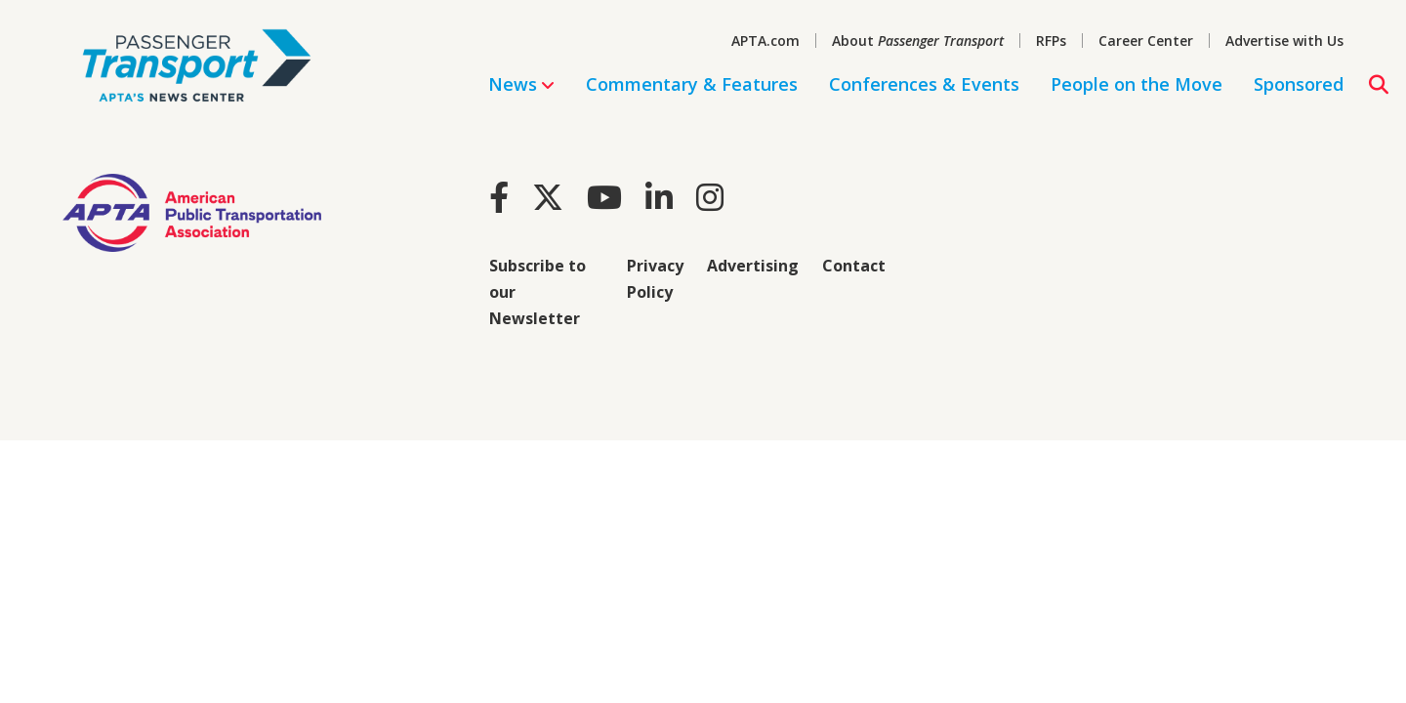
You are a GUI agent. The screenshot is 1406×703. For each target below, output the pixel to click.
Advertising (753, 265)
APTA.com (765, 40)
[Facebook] (499, 197)
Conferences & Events (924, 84)
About (918, 40)
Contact (854, 265)
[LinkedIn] (659, 197)
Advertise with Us (1284, 40)
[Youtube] (604, 197)
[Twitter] (547, 197)
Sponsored (1299, 84)
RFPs (1051, 40)
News (521, 84)
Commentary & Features (692, 84)
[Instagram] (710, 197)
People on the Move (1136, 84)
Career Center (1145, 40)
